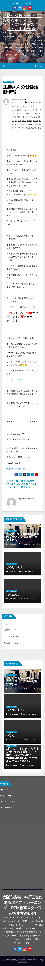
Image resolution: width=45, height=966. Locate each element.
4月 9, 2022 (13, 688)
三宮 (18, 117)
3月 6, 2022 (13, 739)
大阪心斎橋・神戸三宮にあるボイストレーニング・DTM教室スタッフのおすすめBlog (22, 22)
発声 (30, 124)
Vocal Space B (21, 99)
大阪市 (29, 121)
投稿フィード (10, 630)
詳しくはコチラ (13, 379)
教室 (16, 124)
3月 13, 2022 (13, 714)
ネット (33, 106)
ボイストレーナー (21, 110)
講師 (35, 128)
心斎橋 (35, 121)
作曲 (35, 117)
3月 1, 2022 (12, 765)
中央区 (29, 117)
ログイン (8, 624)
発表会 (35, 124)
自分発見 (29, 128)
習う (22, 128)
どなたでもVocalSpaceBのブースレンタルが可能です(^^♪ (22, 536)
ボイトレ (20, 113)
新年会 (21, 124)
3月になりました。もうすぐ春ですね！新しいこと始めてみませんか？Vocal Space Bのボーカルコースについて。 (22, 755)
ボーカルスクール (8, 81)
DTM (35, 102)
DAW (30, 102)
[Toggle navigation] (40, 66)
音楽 (39, 128)
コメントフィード (12, 636)
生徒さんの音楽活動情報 (20, 89)
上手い (23, 117)
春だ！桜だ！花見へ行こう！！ (13, 484)
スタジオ (26, 106)
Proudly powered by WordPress (14, 960)
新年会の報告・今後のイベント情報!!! (29, 484)
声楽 (19, 121)
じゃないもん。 (17, 567)
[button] (35, 66)
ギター (19, 106)
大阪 (24, 121)
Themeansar (22, 962)
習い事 (17, 128)
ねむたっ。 (13, 594)
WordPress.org (11, 643)
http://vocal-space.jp (16, 468)
